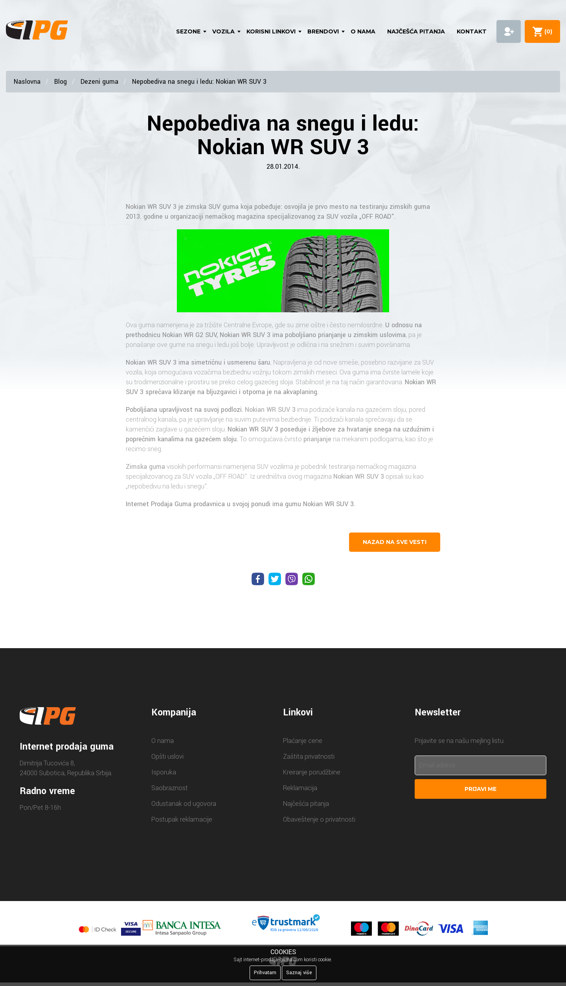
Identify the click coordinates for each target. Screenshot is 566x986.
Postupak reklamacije (181, 819)
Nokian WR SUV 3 (151, 206)
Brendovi (323, 31)
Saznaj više (299, 972)
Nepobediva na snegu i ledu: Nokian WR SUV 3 (199, 81)
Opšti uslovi (167, 756)
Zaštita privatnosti (308, 756)
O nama (363, 31)
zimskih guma (410, 206)
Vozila (223, 31)
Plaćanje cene (302, 740)
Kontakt (472, 31)
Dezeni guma (99, 81)
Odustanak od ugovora (183, 803)
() (546, 31)
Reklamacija (300, 787)
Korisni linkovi (271, 31)
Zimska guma (145, 466)
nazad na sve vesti (394, 542)
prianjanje (332, 334)
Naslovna (27, 81)
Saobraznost (169, 787)
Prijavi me (480, 788)
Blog (60, 81)
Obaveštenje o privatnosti (319, 819)
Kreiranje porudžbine (311, 772)
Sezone (188, 31)
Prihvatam (265, 972)
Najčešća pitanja (416, 31)
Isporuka (163, 772)
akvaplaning (300, 391)
